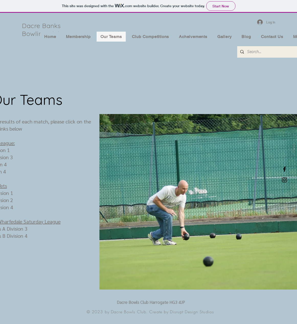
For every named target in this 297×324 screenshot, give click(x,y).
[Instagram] (284, 180)
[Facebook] (284, 169)
